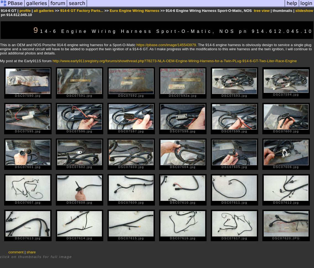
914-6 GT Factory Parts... (81, 11)
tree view (262, 11)
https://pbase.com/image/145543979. (166, 45)
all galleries (44, 11)
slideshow (304, 11)
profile (25, 11)
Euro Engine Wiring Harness (134, 11)
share (31, 252)
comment (15, 252)
